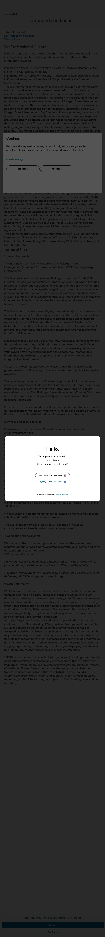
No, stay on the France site (52, 482)
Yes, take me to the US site (52, 476)
